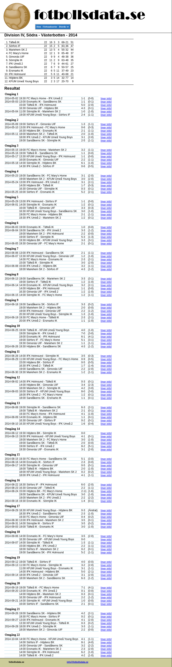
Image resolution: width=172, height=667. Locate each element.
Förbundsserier (50, 27)
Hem (38, 27)
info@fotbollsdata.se (77, 662)
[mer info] (106, 98)
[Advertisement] (152, 99)
